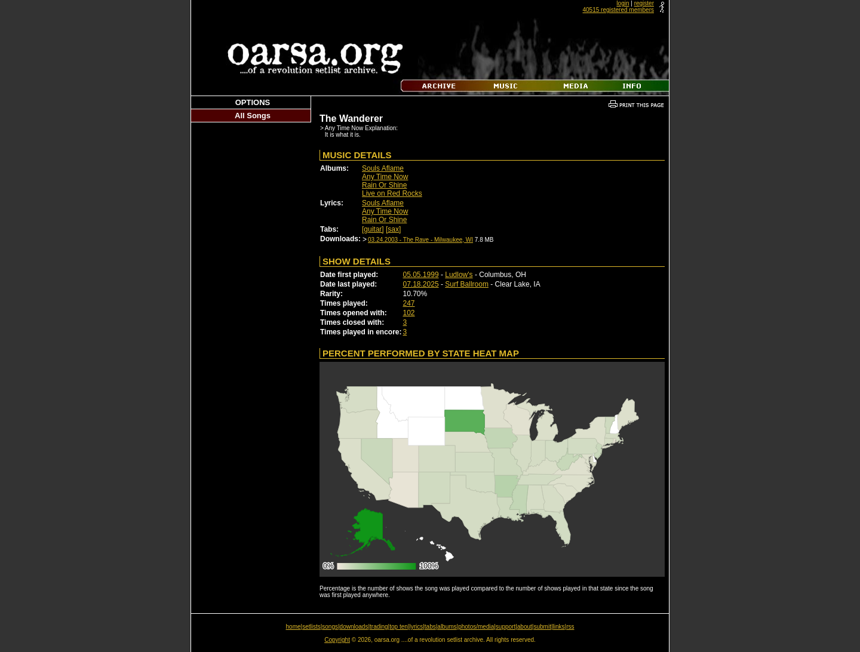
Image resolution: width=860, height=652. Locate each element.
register (644, 3)
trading (379, 626)
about (524, 626)
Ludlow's (458, 274)
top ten (398, 626)
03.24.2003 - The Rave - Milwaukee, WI (420, 239)
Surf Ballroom (467, 284)
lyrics (416, 626)
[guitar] (373, 229)
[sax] (393, 229)
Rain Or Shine (384, 185)
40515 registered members (618, 10)
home (293, 626)
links (559, 626)
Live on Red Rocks (392, 193)
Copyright (337, 639)
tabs (430, 626)
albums (446, 626)
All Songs (253, 115)
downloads (354, 626)
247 (409, 303)
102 (409, 313)
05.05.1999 (421, 274)
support (505, 626)
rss (570, 626)
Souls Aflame (383, 168)
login (622, 3)
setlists (311, 626)
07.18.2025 (421, 284)
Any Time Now (385, 177)
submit (542, 626)
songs (330, 626)
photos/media (476, 626)
